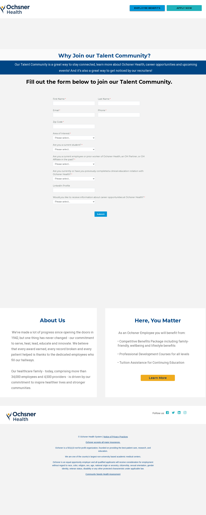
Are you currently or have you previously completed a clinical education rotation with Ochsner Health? (98, 173)
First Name (59, 99)
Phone (101, 110)
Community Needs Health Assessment (103, 474)
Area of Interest (61, 133)
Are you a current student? (67, 145)
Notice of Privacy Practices (115, 437)
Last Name (103, 99)
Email (56, 110)
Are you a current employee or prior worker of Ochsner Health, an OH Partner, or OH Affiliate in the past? (99, 158)
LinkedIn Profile (61, 185)
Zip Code (58, 122)
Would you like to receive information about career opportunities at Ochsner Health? (98, 197)
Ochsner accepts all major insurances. (103, 442)
